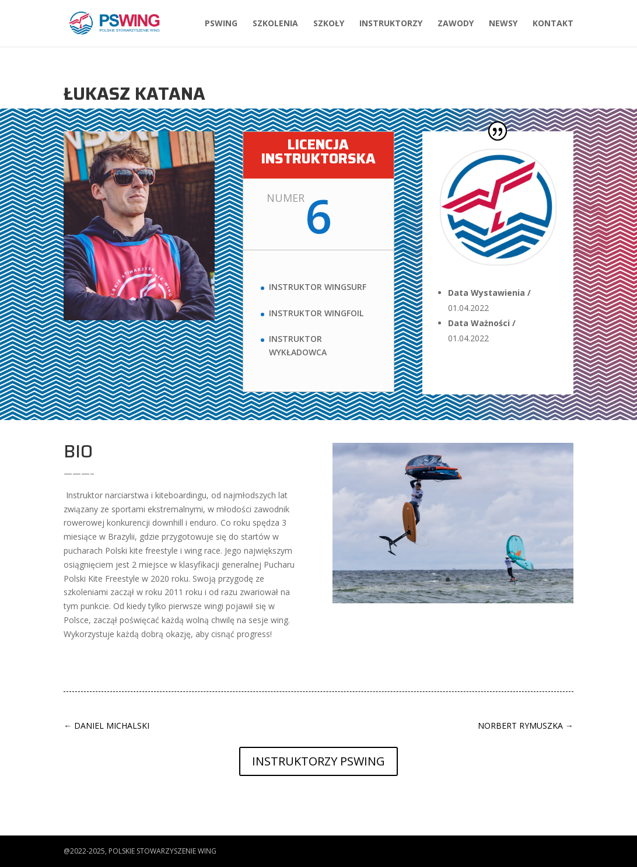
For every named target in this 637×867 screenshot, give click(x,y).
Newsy (503, 24)
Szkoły (328, 24)
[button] (18, 852)
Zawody (456, 24)
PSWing (221, 24)
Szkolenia (275, 24)
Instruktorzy (390, 24)
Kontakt (553, 24)
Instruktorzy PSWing (318, 761)
